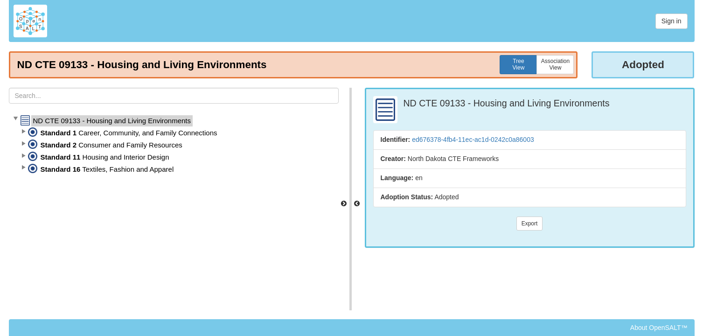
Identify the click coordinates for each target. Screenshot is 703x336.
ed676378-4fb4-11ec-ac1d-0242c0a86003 (473, 139)
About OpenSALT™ (659, 327)
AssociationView (555, 64)
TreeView (519, 64)
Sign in (671, 21)
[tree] (173, 145)
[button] (15, 119)
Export (530, 223)
